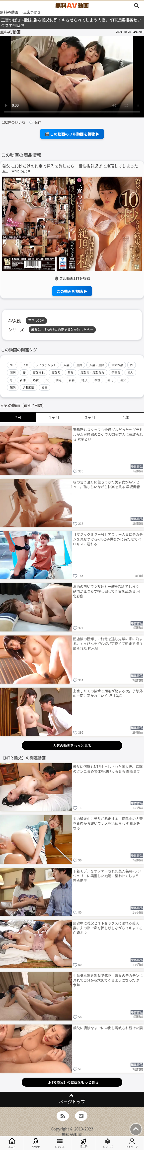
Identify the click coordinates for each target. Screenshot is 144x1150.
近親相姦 (29, 387)
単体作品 (117, 365)
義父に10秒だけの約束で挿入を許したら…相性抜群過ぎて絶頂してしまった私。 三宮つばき (70, 168)
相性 (97, 380)
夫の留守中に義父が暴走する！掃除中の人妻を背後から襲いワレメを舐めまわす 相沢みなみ (108, 823)
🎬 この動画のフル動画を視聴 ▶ (72, 134)
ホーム (12, 1143)
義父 (123, 380)
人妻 (66, 365)
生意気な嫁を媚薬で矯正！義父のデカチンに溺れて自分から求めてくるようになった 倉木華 (108, 980)
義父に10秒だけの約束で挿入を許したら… (62, 329)
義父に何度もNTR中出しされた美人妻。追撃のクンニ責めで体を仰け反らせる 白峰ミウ (108, 769)
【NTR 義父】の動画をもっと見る (71, 1082)
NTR (12, 365)
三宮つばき (36, 320)
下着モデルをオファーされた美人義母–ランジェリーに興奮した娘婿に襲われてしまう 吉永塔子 (107, 875)
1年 (126, 417)
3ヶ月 (90, 417)
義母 (110, 380)
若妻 (71, 380)
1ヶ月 (54, 417)
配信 (13, 387)
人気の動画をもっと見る (72, 745)
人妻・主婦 (96, 365)
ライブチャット (46, 365)
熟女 (36, 380)
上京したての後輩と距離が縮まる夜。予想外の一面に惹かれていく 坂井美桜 (108, 693)
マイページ (132, 1143)
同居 (13, 372)
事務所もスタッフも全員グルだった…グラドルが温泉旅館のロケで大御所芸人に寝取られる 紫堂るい (108, 434)
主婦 (79, 365)
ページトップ (72, 1101)
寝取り (56, 372)
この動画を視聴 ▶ (72, 291)
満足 (59, 380)
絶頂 (84, 380)
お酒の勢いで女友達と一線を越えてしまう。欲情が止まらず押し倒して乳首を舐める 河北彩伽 (107, 591)
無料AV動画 (72, 1134)
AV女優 (36, 1143)
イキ (25, 365)
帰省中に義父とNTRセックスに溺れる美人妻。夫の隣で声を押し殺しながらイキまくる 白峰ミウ (108, 928)
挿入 (130, 372)
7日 (18, 417)
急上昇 (84, 1143)
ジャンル (60, 1143)
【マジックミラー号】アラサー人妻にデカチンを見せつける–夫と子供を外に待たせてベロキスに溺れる (108, 539)
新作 (23, 380)
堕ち (70, 372)
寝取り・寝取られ (92, 372)
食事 (45, 387)
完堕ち (115, 372)
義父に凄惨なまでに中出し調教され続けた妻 (108, 1027)
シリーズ (108, 1143)
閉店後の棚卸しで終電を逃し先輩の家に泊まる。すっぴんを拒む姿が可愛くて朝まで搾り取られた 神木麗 (108, 643)
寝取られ (39, 372)
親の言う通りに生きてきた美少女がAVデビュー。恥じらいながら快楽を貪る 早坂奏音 (106, 484)
